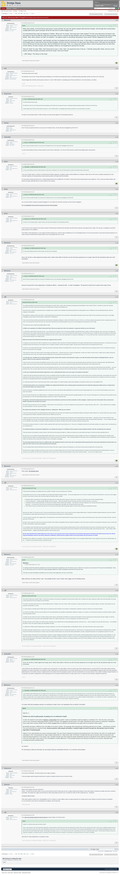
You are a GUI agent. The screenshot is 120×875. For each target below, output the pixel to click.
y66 (5, 297)
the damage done (34, 471)
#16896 (116, 654)
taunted (54, 723)
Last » (32, 13)
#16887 (116, 189)
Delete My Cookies (17, 872)
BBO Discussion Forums (6, 11)
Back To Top (4, 872)
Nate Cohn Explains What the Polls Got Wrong (35, 817)
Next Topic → (115, 851)
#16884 (116, 123)
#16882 (116, 68)
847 (27, 13)
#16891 (116, 297)
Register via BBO (100, 5)
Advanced (119, 8)
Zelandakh (7, 137)
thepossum (7, 93)
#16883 (116, 93)
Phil (5, 68)
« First (10, 13)
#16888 (116, 213)
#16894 (116, 554)
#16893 (116, 482)
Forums (3, 8)
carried (64, 721)
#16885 (116, 137)
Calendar (15, 8)
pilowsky (7, 784)
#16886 (116, 161)
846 (24, 13)
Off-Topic (15, 11)
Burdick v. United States (50, 719)
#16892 (116, 466)
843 (16, 13)
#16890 (116, 270)
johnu (6, 161)
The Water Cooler (22, 11)
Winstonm (7, 20)
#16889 (116, 242)
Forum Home (10, 872)
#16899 (116, 784)
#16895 (116, 590)
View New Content (112, 11)
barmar (6, 123)
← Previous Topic (100, 851)
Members (9, 8)
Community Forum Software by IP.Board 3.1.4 (108, 872)
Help (115, 6)
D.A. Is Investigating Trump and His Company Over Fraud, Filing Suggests (39, 205)
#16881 (116, 20)
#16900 (116, 812)
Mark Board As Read (26, 872)
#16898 (116, 768)
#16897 (116, 685)
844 (19, 13)
